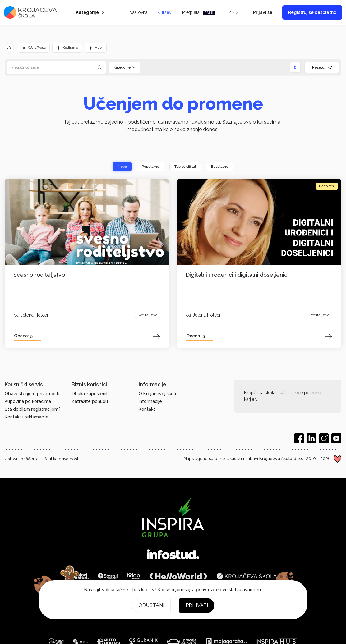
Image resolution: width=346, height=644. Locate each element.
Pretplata (198, 12)
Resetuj (322, 67)
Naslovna (138, 12)
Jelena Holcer (34, 315)
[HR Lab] (133, 576)
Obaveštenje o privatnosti (32, 393)
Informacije (150, 401)
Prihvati (197, 605)
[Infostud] (173, 555)
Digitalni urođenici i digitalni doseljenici (237, 275)
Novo (120, 167)
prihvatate (207, 589)
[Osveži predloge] (9, 48)
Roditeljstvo (147, 315)
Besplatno (221, 167)
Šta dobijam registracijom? (33, 409)
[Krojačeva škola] (247, 576)
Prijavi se (262, 12)
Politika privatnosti (61, 458)
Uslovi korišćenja (22, 458)
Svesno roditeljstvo (39, 275)
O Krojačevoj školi (157, 393)
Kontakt (147, 409)
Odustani (151, 605)
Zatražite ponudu (90, 401)
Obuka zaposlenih (90, 393)
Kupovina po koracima (28, 401)
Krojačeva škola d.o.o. (282, 458)
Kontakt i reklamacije (26, 416)
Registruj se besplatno (312, 12)
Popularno (149, 167)
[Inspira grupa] (173, 517)
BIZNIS (231, 12)
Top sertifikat (185, 167)
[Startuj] (108, 576)
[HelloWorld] (178, 576)
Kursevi (165, 12)
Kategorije (90, 12)
